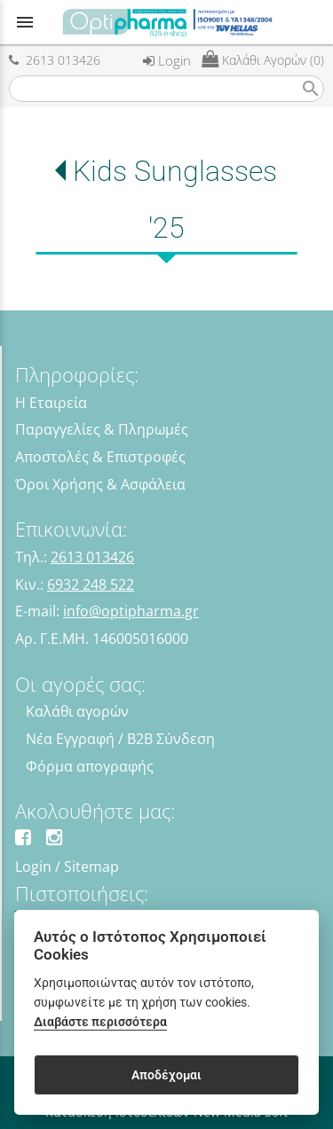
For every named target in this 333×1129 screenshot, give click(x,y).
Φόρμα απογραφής (90, 766)
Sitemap (91, 866)
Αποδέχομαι (166, 1075)
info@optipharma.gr (131, 611)
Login (167, 60)
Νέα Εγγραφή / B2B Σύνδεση (120, 739)
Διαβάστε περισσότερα (100, 1022)
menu (25, 22)
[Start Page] (167, 22)
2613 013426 (54, 59)
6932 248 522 (90, 584)
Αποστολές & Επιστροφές (100, 456)
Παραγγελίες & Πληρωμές (101, 429)
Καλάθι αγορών (77, 711)
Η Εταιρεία (51, 402)
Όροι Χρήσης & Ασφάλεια (100, 484)
